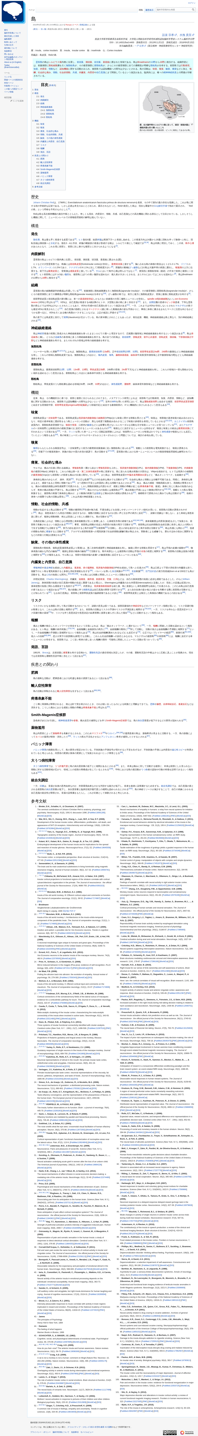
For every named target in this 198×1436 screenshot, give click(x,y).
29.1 (44, 1132)
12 (139, 301)
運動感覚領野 (150, 401)
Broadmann (143, 62)
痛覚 (174, 69)
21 (166, 421)
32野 (135, 351)
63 (141, 570)
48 (134, 524)
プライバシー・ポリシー (40, 1432)
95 (121, 732)
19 (168, 404)
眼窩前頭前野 (95, 351)
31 (72, 479)
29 (97, 474)
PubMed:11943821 (46, 1218)
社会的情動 (65, 72)
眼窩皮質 (52, 271)
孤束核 (77, 567)
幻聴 (42, 786)
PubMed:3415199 (138, 1275)
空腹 (109, 579)
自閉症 (152, 302)
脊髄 (74, 468)
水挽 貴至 (186, 35)
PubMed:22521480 (46, 1019)
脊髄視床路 (103, 468)
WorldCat (42, 816)
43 (134, 520)
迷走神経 (48, 567)
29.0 (40, 1132)
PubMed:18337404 (129, 1022)
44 (137, 520)
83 (45, 635)
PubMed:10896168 (59, 1120)
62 (128, 570)
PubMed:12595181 (129, 1097)
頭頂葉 (97, 62)
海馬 (111, 355)
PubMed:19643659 (67, 1412)
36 (169, 489)
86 (167, 635)
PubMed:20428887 (56, 1383)
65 (72, 574)
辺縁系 (58, 337)
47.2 (47, 1354)
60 (139, 554)
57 (87, 551)
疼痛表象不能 (146, 486)
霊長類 (39, 62)
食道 (114, 571)
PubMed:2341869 (76, 1054)
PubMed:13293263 (53, 1111)
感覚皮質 (74, 271)
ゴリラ (184, 264)
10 (80, 290)
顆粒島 (154, 65)
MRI (114, 401)
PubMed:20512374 (129, 1234)
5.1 (43, 853)
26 (34, 451)
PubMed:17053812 (73, 1088)
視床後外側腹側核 (128, 468)
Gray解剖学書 (160, 206)
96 (69, 736)
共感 (75, 72)
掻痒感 (90, 579)
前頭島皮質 (75, 264)
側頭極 (173, 337)
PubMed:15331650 (54, 1079)
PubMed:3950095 (45, 1044)
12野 (69, 369)
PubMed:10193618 (46, 838)
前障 (66, 317)
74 (72, 628)
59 (43, 554)
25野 (128, 351)
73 (69, 628)
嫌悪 (159, 704)
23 (109, 427)
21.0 (40, 1046)
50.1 (44, 1386)
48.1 (44, 1367)
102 (131, 789)
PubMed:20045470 (163, 1041)
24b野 (164, 351)
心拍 (48, 574)
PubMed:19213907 (62, 1152)
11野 (62, 369)
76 (128, 628)
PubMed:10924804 (78, 1142)
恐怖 (152, 704)
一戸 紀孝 (139, 46)
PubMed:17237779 (153, 1170)
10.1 (44, 913)
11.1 (44, 926)
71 (49, 612)
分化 (53, 243)
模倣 (48, 531)
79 (138, 632)
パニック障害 (39, 749)
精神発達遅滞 (64, 720)
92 (184, 720)
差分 (35, 29)
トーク (75, 25)
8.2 (45, 891)
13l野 (84, 369)
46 (67, 524)
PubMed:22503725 (171, 1386)
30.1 (44, 1145)
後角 (79, 468)
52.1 (44, 1405)
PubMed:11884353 (65, 1244)
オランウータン (45, 267)
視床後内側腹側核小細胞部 (92, 418)
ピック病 (170, 302)
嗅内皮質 (102, 355)
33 (73, 482)
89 (95, 690)
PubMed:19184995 (72, 1228)
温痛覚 (82, 579)
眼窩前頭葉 (117, 264)
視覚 (74, 425)
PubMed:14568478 (129, 1072)
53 (67, 531)
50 (94, 527)
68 (119, 592)
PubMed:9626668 (155, 838)
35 (83, 489)
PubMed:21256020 (175, 825)
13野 (153, 62)
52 (186, 527)
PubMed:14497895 (63, 1342)
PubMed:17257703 (129, 1221)
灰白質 (141, 720)
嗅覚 (161, 69)
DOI (49, 816)
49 (59, 527)
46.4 (55, 1344)
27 (109, 451)
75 (106, 628)
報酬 (155, 626)
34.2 (47, 1192)
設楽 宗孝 (168, 35)
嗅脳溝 (178, 267)
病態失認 (87, 589)
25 (132, 447)
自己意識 (100, 72)
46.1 (44, 1344)
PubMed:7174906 (101, 987)
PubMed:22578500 (52, 958)
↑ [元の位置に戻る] (37, 806)
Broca (45, 652)
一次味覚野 (51, 418)
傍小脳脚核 (88, 567)
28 (112, 451)
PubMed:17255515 (150, 1341)
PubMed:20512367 (176, 993)
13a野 (106, 351)
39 (65, 509)
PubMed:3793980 (59, 1003)
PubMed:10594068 (129, 1056)
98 (121, 752)
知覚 (36, 69)
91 (108, 707)
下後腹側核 (171, 468)
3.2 (45, 831)
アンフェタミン (108, 736)
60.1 (126, 888)
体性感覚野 (116, 384)
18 (101, 401)
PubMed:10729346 (129, 914)
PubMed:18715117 (63, 968)
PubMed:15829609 (46, 1066)
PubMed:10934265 (129, 1085)
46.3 (51, 1344)
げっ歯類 (133, 267)
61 (124, 570)
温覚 (98, 493)
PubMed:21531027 (152, 1376)
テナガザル (74, 267)
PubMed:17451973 (153, 863)
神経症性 (137, 606)
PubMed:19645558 (102, 848)
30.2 (47, 1145)
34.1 (44, 1192)
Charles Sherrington (56, 579)
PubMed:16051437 (158, 885)
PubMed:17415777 (46, 1285)
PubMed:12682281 (161, 816)
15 (123, 312)
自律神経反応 (169, 704)
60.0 (123, 888)
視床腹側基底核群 (102, 586)
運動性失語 (94, 652)
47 (70, 524)
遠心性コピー (178, 749)
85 (155, 635)
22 (170, 421)
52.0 (40, 1405)
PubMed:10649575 (129, 873)
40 (34, 512)
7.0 (40, 875)
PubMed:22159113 (77, 1256)
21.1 (44, 1046)
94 (117, 732)
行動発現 (185, 65)
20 (147, 417)
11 (56, 301)
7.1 (43, 875)
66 (123, 589)
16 (39, 320)
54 (63, 534)
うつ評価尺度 (61, 766)
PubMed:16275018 (83, 1269)
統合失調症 (166, 786)
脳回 (67, 274)
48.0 (40, 1367)
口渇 (115, 579)
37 (134, 492)
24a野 (156, 351)
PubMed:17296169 (150, 961)
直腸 (134, 571)
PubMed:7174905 (48, 924)
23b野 (102, 369)
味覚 (155, 69)
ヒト (81, 239)
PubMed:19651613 (172, 1300)
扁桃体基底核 (122, 355)
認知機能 (64, 69)
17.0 (40, 993)
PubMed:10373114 (64, 1203)
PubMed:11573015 (90, 1310)
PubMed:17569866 (178, 1189)
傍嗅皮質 (137, 337)
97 (148, 736)
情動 (51, 69)
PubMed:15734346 (172, 851)
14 (119, 312)
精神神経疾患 (170, 72)
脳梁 (85, 405)
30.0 (40, 1145)
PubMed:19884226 (93, 1165)
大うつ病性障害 (40, 766)
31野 (97, 384)
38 (67, 496)
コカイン (112, 733)
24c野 (124, 369)
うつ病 (144, 769)
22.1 (44, 1056)
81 (186, 632)
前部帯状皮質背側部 (184, 401)
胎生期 (36, 239)
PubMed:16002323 (66, 933)
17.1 (44, 993)
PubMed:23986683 (133, 1243)
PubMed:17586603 (129, 1123)
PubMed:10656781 (101, 870)
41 (144, 512)
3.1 (43, 831)
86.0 (123, 1211)
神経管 (41, 333)
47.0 (40, 1354)
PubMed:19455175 (98, 1361)
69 (75, 609)
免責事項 (75, 1432)
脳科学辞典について (61, 1432)
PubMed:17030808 (145, 1161)
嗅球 (35, 448)
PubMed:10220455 (46, 949)
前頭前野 (126, 337)
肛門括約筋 (151, 571)
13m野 (76, 369)
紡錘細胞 (163, 299)
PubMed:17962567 (174, 1351)
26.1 (44, 1104)
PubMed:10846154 (79, 1190)
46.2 (47, 1344)
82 (189, 632)
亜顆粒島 (98, 65)
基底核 (106, 62)
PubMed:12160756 (182, 1177)
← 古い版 (42, 29)
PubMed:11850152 (132, 1332)
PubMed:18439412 (136, 1132)
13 (60, 308)
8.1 (43, 891)
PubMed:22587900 (69, 1374)
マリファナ (97, 733)
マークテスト (94, 309)
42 (110, 516)
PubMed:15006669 (176, 1288)
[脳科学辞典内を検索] (176, 9)
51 (106, 527)
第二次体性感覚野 (90, 471)
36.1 (44, 1221)
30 (186, 474)
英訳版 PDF (68, 911)
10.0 (40, 913)
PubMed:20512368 (53, 860)
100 (111, 769)
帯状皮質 (94, 369)
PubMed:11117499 (102, 1390)
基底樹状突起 (86, 299)
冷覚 (143, 551)
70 (145, 609)
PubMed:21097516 (96, 1028)
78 (88, 632)
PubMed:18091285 (96, 813)
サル (98, 271)
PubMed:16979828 (184, 1205)
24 (56, 434)
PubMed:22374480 (101, 1177)
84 (49, 635)
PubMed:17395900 (176, 930)
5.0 (40, 853)
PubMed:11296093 (151, 1316)
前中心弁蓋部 (150, 337)
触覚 (168, 69)
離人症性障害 (63, 691)
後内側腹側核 (151, 468)
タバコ (38, 736)
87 (84, 655)
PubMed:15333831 (131, 1145)
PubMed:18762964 (46, 828)
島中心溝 (189, 243)
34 (132, 482)
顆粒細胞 (53, 65)
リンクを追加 (18, 101)
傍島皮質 (163, 337)
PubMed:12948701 (183, 1006)
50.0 (40, 1386)
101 (40, 772)
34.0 (40, 1192)
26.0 (40, 1104)
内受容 (43, 69)
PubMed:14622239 (46, 1101)
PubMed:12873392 (76, 1130)
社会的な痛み (44, 72)
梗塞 (65, 652)
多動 (76, 720)
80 (172, 632)
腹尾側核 (37, 475)
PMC (58, 949)
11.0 (40, 926)
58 (164, 551)
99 (117, 765)
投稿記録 (83, 25)
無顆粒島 (70, 65)
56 (58, 551)
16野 (162, 62)
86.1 (126, 1211)
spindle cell (152, 299)
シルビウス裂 (55, 62)
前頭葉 (80, 62)
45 (141, 520)
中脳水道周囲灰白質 (136, 475)
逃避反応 (182, 704)
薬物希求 (57, 733)
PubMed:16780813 (182, 1360)
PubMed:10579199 (171, 895)
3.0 (40, 831)
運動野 (127, 384)
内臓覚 (82, 72)
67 (49, 592)
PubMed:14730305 (132, 952)
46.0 (40, 1344)
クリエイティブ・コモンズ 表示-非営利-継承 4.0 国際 (89, 1427)
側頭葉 (89, 62)
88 (110, 677)
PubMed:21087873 (150, 1265)
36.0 (40, 1221)
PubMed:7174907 (92, 898)
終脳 (99, 239)
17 (61, 351)
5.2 (45, 853)
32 (90, 479)
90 (98, 690)
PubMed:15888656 (184, 1107)
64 (69, 574)
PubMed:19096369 (70, 1351)
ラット (72, 431)
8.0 (40, 891)
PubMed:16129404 (183, 1028)
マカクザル (180, 305)
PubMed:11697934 (129, 942)
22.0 (40, 1056)
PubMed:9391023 (96, 886)
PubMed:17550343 (68, 977)
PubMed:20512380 (161, 971)
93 (104, 732)
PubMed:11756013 (132, 1256)
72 (128, 612)
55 (187, 547)
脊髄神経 (37, 567)
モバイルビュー (86, 1432)
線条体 (134, 355)
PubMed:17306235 (132, 984)
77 (188, 628)
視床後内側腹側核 (104, 567)
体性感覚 (166, 431)
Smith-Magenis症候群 (116, 720)
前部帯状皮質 (146, 351)
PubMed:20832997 (129, 1411)
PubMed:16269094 (97, 1294)
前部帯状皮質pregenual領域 (68, 405)
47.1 (44, 1354)
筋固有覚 (100, 579)
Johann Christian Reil (43, 202)
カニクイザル (180, 421)
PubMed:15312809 (77, 1402)
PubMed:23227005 (133, 1401)
